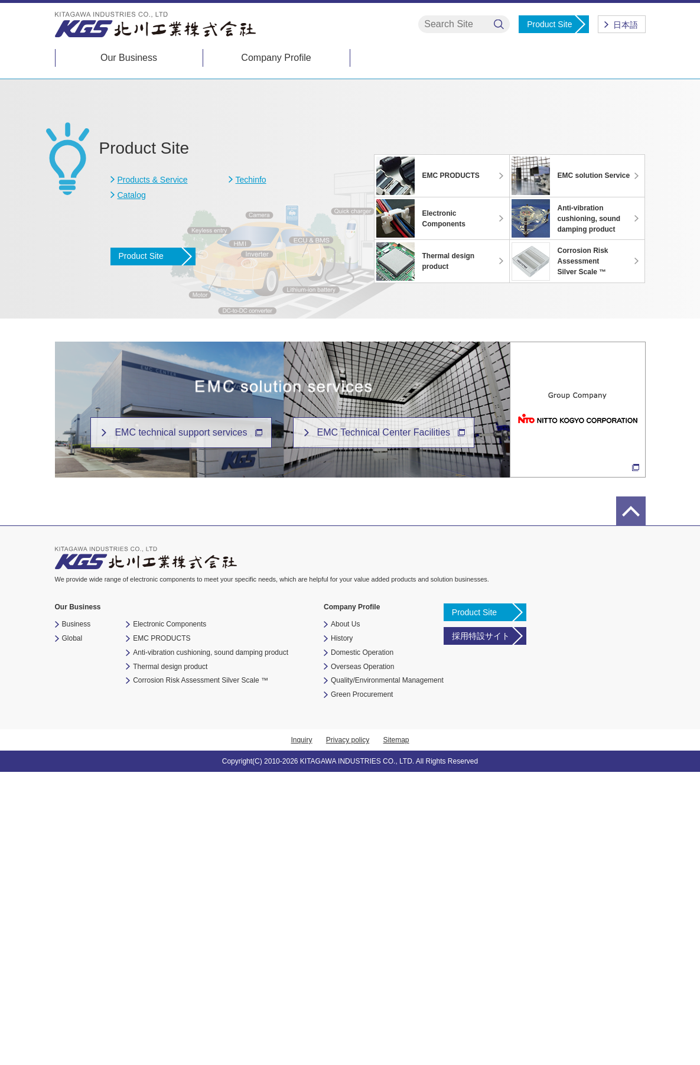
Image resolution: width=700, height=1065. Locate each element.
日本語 (625, 25)
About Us (345, 917)
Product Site (549, 24)
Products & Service (153, 473)
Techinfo (251, 473)
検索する (499, 25)
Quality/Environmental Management (387, 974)
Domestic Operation (362, 945)
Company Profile (276, 58)
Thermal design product (170, 960)
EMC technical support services (181, 725)
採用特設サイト (481, 929)
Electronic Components (169, 917)
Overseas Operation (362, 960)
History (342, 931)
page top (631, 804)
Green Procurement (362, 987)
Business (76, 917)
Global (72, 931)
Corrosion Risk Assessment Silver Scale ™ (200, 974)
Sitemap (396, 1033)
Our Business (128, 58)
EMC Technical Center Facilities (384, 725)
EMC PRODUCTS (161, 931)
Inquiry (301, 1033)
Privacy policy (347, 1033)
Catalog (132, 488)
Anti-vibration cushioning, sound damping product (210, 945)
